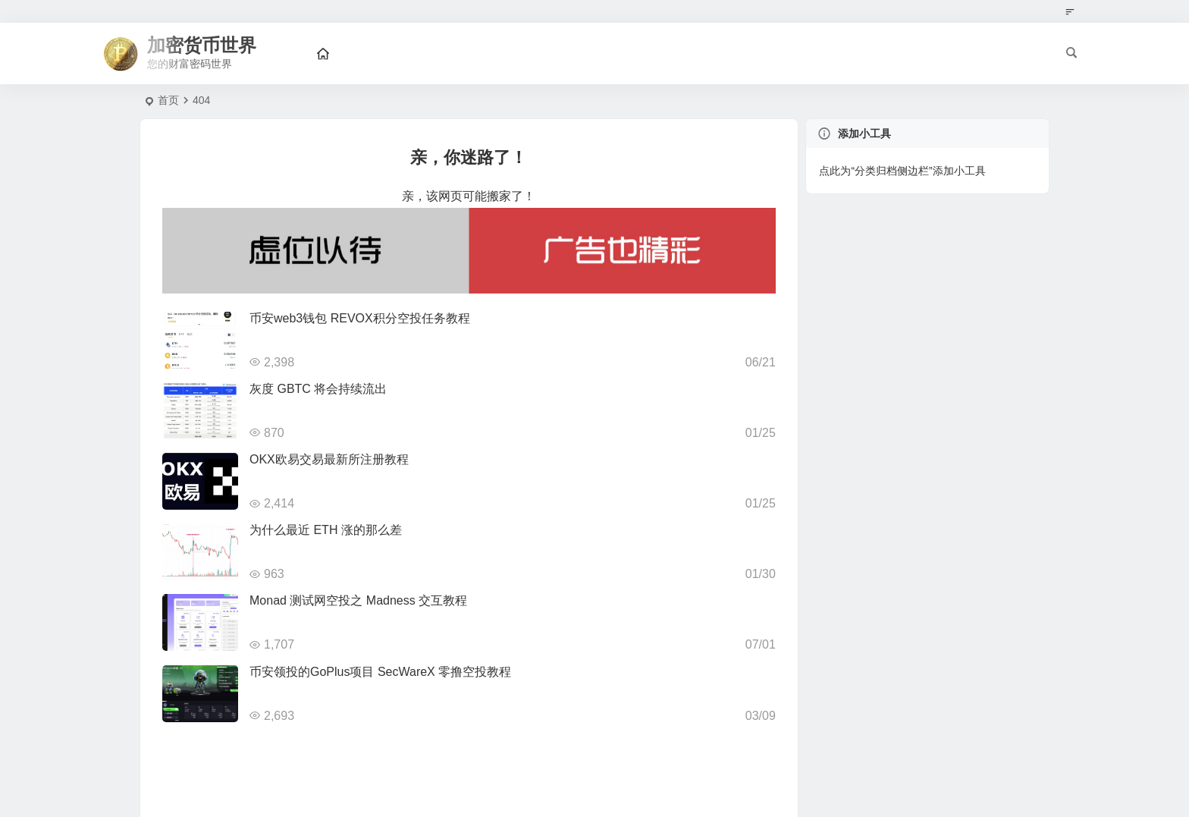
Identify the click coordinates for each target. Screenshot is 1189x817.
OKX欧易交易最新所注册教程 (329, 459)
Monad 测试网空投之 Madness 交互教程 (358, 600)
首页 (168, 100)
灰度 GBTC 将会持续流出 (318, 388)
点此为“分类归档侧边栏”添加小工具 (902, 171)
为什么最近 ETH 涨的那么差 (325, 529)
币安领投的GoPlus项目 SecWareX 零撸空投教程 (380, 671)
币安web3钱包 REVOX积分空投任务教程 (359, 318)
